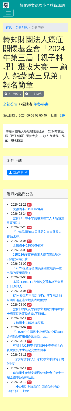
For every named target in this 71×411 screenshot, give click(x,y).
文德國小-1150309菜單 (28, 245)
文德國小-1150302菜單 (28, 209)
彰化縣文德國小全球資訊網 (42, 5)
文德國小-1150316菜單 (28, 322)
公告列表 (22, 27)
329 (62, 115)
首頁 (9, 27)
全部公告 (10, 104)
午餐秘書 (41, 104)
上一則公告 (13, 93)
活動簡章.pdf (18, 172)
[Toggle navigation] (8, 13)
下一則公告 (33, 93)
